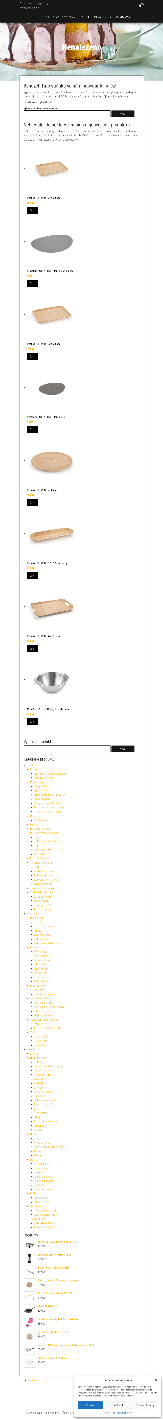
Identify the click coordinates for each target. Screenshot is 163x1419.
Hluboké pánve (41, 1168)
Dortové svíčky (41, 900)
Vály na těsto (40, 854)
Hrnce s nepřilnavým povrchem (50, 1147)
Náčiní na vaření (38, 1057)
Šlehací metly (41, 1113)
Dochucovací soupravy (46, 926)
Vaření (30, 1049)
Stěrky (37, 1117)
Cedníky (38, 1062)
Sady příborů (40, 981)
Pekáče (34, 816)
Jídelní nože (40, 964)
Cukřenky (38, 922)
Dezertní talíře (41, 1036)
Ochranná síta (41, 1197)
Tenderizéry (40, 1125)
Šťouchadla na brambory (47, 1121)
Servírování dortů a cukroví (44, 1019)
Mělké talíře (40, 1045)
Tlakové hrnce (37, 1219)
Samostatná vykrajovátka (47, 879)
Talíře (33, 1032)
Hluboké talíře (41, 1040)
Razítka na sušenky (44, 871)
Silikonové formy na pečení (48, 811)
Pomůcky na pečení (40, 828)
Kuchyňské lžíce (42, 1070)
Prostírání (39, 990)
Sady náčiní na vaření (45, 1100)
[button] (156, 1380)
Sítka (36, 1108)
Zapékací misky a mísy (42, 888)
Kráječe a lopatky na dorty (47, 1028)
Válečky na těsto (42, 850)
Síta (36, 845)
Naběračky (39, 1083)
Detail (33, 210)
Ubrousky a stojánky (44, 994)
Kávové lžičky (40, 973)
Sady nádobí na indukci (46, 1214)
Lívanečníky (40, 1172)
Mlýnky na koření (42, 934)
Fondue (34, 1053)
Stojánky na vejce (43, 1015)
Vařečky (38, 1129)
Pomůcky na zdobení (45, 905)
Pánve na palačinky (44, 1180)
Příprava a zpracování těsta (44, 833)
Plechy (33, 824)
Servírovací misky (43, 1002)
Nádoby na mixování (44, 841)
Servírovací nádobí (40, 998)
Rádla (37, 867)
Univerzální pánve (43, 1189)
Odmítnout (118, 1405)
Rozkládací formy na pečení (48, 807)
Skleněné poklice (42, 1202)
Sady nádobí (36, 1206)
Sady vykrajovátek (43, 875)
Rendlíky (38, 1155)
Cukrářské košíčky (43, 896)
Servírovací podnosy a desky (49, 1006)
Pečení (30, 765)
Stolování (32, 913)
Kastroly (38, 1151)
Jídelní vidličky (41, 968)
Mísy (36, 837)
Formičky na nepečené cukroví (50, 773)
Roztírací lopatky (42, 909)
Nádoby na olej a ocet (45, 939)
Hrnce (37, 1138)
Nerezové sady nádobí (45, 1210)
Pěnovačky (39, 1096)
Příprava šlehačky (39, 858)
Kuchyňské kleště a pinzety (48, 1066)
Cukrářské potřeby (124, 1413)
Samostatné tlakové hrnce (48, 1227)
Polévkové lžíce (42, 977)
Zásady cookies (108, 1413)
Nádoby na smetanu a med (48, 943)
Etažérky (38, 1024)
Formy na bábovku (43, 786)
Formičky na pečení (44, 777)
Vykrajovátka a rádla (61, 16)
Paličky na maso (42, 1091)
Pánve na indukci (43, 1176)
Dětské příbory (41, 956)
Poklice (34, 1193)
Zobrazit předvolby (145, 1405)
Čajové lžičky (40, 951)
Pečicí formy (102, 16)
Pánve (85, 16)
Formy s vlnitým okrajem (46, 803)
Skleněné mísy (41, 1011)
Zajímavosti (34, 1380)
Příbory (34, 947)
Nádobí (34, 1134)
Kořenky (38, 930)
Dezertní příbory (42, 960)
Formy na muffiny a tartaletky (49, 795)
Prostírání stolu (38, 985)
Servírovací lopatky (44, 1104)
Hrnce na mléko (42, 1142)
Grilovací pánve (42, 1163)
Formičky (35, 769)
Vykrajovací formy (43, 884)
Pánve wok (39, 1185)
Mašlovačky (40, 1079)
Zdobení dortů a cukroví (42, 892)
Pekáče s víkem (42, 820)
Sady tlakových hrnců (45, 1223)
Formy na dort (41, 790)
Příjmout (90, 1405)
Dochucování (124, 16)
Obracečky (39, 1087)
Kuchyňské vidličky (43, 1074)
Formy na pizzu (42, 799)
